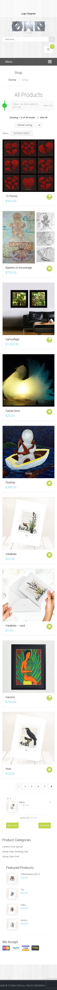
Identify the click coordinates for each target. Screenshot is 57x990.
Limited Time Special (12, 846)
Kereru (24, 920)
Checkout (44, 825)
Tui (22, 889)
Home (12, 80)
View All (43, 117)
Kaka (23, 904)
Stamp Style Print (10, 856)
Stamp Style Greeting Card (15, 851)
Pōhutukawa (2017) (30, 874)
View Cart (48, 105)
